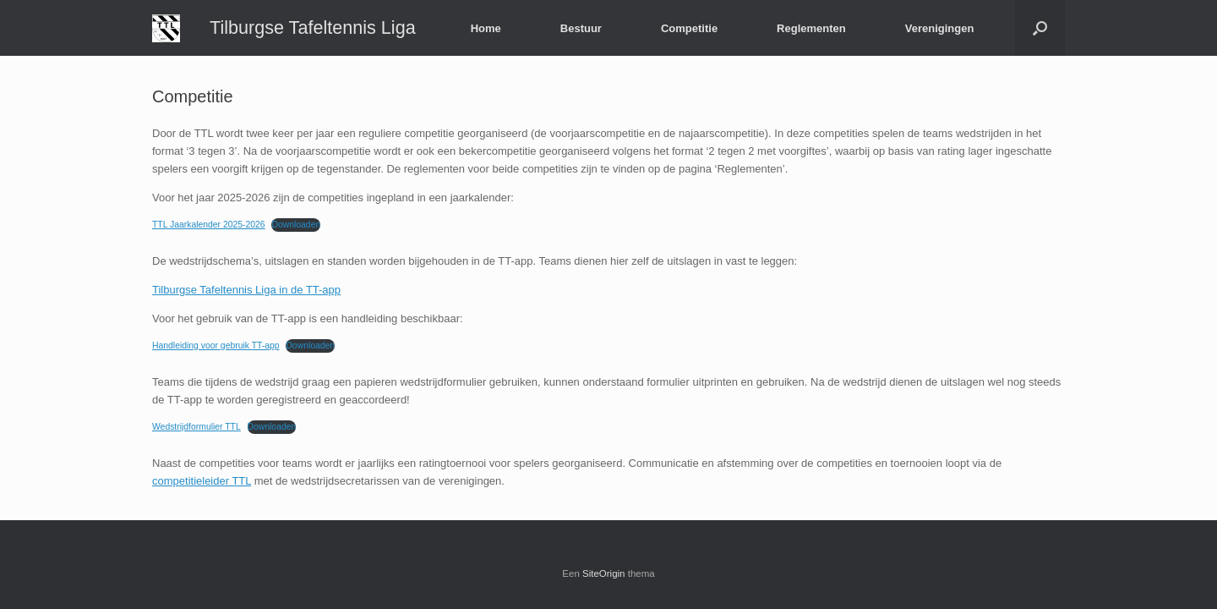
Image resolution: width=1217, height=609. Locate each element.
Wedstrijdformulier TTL (196, 426)
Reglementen (811, 28)
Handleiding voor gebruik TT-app (216, 345)
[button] (1040, 28)
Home (486, 28)
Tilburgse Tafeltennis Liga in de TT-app (246, 289)
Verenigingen (939, 28)
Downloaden (295, 224)
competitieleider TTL (201, 481)
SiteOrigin (603, 573)
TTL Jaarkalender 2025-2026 (208, 224)
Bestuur (581, 28)
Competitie (689, 28)
